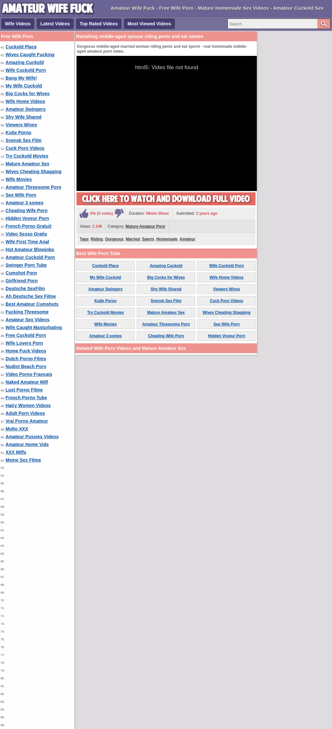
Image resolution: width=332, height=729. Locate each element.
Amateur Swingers (26, 109)
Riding (97, 239)
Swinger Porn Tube (26, 265)
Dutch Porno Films (26, 358)
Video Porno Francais (29, 374)
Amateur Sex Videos (27, 319)
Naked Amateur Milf (27, 382)
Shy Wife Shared (23, 117)
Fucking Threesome (27, 311)
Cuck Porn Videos (25, 148)
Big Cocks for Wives (27, 93)
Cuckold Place (21, 46)
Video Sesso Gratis (26, 234)
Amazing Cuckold (25, 62)
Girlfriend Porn (22, 280)
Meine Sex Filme (23, 460)
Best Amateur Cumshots (32, 304)
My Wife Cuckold (24, 85)
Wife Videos (18, 23)
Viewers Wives (21, 124)
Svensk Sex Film (24, 140)
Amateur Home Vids (27, 444)
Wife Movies (19, 179)
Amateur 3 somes (25, 202)
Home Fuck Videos (26, 350)
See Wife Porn (21, 195)
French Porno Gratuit (28, 226)
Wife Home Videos (25, 101)
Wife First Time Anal (27, 241)
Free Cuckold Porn (26, 335)
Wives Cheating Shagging (34, 171)
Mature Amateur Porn (145, 226)
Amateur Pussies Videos (32, 436)
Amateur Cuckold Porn (30, 257)
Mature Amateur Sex (27, 163)
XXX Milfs (16, 452)
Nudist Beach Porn (26, 366)
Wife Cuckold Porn (26, 70)
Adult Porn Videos (25, 413)
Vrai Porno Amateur (27, 421)
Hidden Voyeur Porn (27, 218)
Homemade (166, 239)
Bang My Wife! (21, 78)
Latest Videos (55, 23)
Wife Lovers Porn (24, 343)
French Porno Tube (26, 397)
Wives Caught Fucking (30, 54)
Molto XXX (17, 428)
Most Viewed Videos (149, 23)
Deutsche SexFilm (25, 288)
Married (133, 239)
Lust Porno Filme (24, 389)
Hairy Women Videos (28, 405)
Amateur (188, 239)
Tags (84, 239)
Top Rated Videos (99, 23)
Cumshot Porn (21, 272)
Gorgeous (114, 239)
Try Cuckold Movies (27, 156)
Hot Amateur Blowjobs (30, 249)
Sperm (148, 239)
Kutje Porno (18, 132)
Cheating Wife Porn (27, 210)
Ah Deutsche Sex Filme (31, 296)
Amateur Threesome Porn (33, 187)
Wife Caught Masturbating (34, 327)
